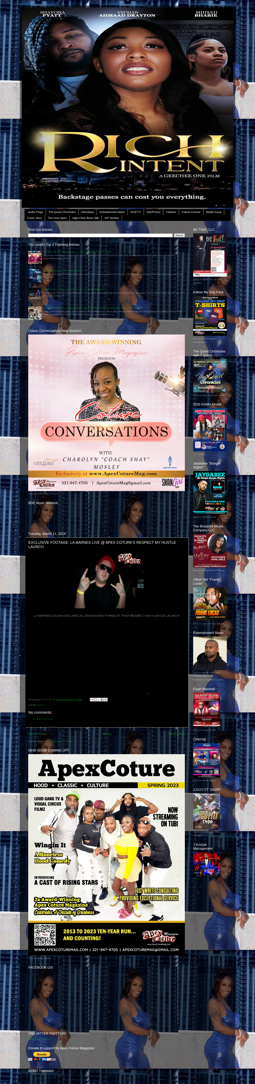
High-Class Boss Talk (85, 217)
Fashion (171, 212)
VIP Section (111, 217)
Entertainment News (112, 212)
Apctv (41, 704)
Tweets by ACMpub (39, 1039)
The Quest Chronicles (62, 212)
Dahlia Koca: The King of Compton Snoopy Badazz (73, 289)
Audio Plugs (35, 212)
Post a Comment (43, 719)
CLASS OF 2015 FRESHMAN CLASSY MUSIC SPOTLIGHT (77, 251)
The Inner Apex (57, 217)
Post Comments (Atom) (58, 741)
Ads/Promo (153, 212)
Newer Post (37, 733)
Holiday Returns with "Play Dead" (62, 270)
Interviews (87, 212)
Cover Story (34, 217)
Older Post (176, 733)
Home (107, 733)
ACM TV (135, 212)
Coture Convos (191, 212)
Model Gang (213, 212)
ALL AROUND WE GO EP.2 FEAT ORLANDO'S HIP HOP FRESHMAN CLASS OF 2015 (92, 308)
